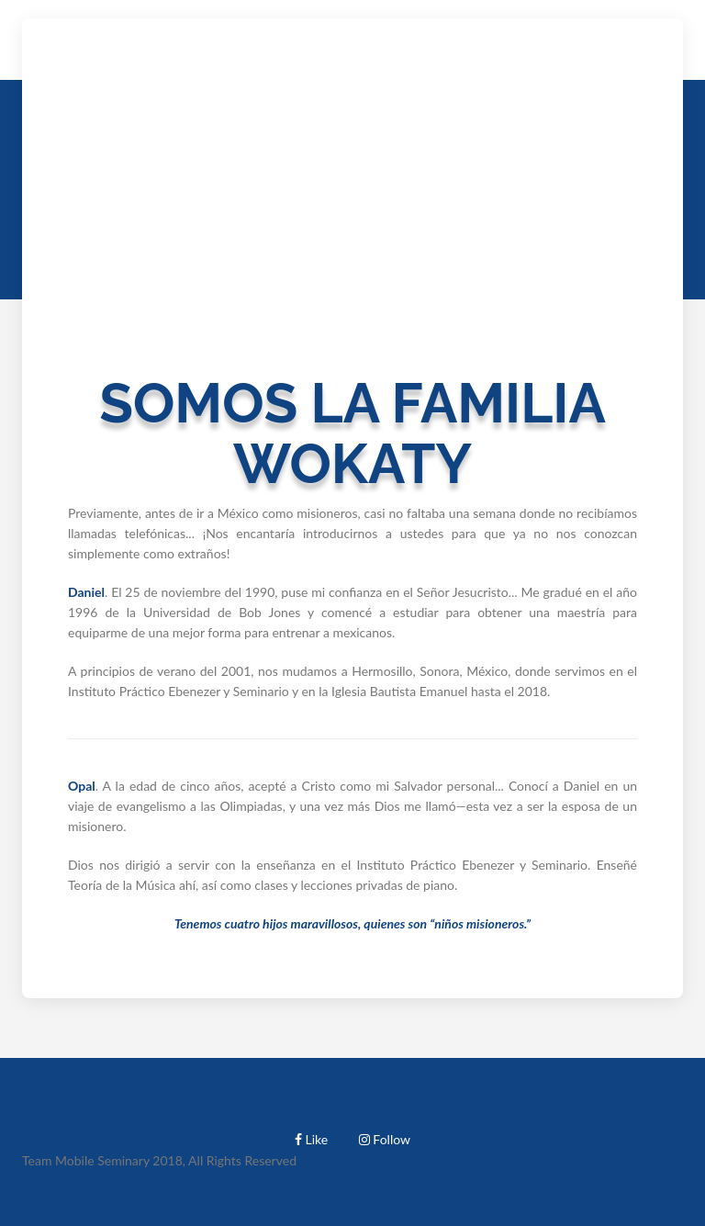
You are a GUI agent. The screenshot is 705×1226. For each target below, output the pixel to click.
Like (311, 1139)
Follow (384, 1139)
